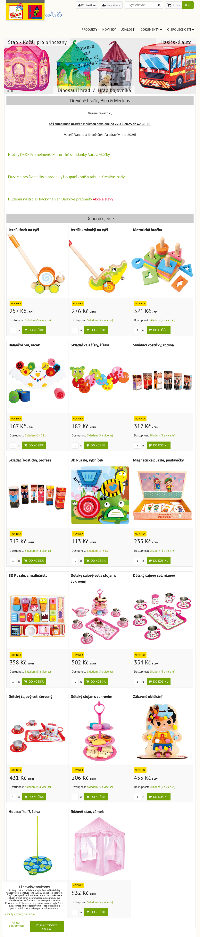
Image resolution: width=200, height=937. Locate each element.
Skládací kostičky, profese (30, 460)
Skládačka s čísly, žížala (90, 345)
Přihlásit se (87, 5)
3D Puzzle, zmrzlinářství (28, 575)
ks (15, 330)
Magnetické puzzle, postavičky (158, 460)
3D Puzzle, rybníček (87, 460)
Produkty (89, 29)
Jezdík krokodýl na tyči (89, 230)
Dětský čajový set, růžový (154, 575)
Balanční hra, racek (24, 345)
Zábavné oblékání (147, 696)
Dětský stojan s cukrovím (91, 696)
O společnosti (180, 29)
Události (128, 29)
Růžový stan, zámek (87, 812)
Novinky (109, 29)
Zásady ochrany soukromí (20, 914)
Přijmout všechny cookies (46, 926)
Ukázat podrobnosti (16, 924)
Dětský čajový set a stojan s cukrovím (93, 578)
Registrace (111, 5)
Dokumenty (151, 29)
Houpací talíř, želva (24, 812)
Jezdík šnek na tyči (24, 230)
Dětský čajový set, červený (30, 696)
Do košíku (34, 330)
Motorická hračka (147, 230)
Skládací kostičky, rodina (153, 345)
